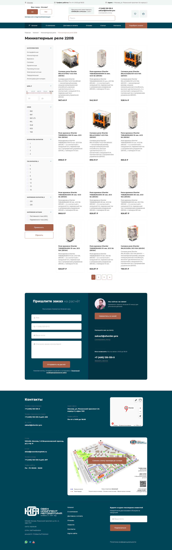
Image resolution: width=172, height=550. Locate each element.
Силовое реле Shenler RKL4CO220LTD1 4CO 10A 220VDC (131, 74)
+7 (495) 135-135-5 (106, 8)
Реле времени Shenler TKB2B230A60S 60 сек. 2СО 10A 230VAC (132, 195)
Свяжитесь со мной (107, 316)
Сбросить (39, 235)
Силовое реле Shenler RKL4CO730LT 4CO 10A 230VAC (67, 74)
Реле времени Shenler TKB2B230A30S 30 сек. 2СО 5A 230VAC (101, 195)
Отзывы (89, 25)
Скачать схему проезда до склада (107, 461)
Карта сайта (72, 533)
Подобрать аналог (136, 25)
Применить (39, 227)
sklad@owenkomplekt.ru (36, 452)
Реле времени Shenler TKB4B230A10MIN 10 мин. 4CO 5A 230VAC (100, 74)
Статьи (103, 25)
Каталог (34, 25)
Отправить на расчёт (56, 364)
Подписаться (120, 528)
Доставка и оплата (70, 25)
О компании (50, 25)
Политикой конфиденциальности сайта (63, 371)
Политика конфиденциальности (123, 542)
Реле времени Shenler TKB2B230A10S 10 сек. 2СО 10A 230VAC (69, 248)
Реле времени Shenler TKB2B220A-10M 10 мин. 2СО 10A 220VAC (70, 135)
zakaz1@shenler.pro (107, 11)
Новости (70, 525)
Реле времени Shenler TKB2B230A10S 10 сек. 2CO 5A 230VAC (102, 248)
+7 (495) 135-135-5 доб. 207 (36, 460)
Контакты (117, 25)
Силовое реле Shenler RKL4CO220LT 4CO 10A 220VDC (99, 135)
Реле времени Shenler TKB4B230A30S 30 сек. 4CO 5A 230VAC (69, 195)
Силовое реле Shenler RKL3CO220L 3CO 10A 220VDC (133, 247)
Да (32, 12)
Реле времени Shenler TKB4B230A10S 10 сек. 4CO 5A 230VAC (132, 135)
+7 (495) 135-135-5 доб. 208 (36, 417)
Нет (46, 12)
